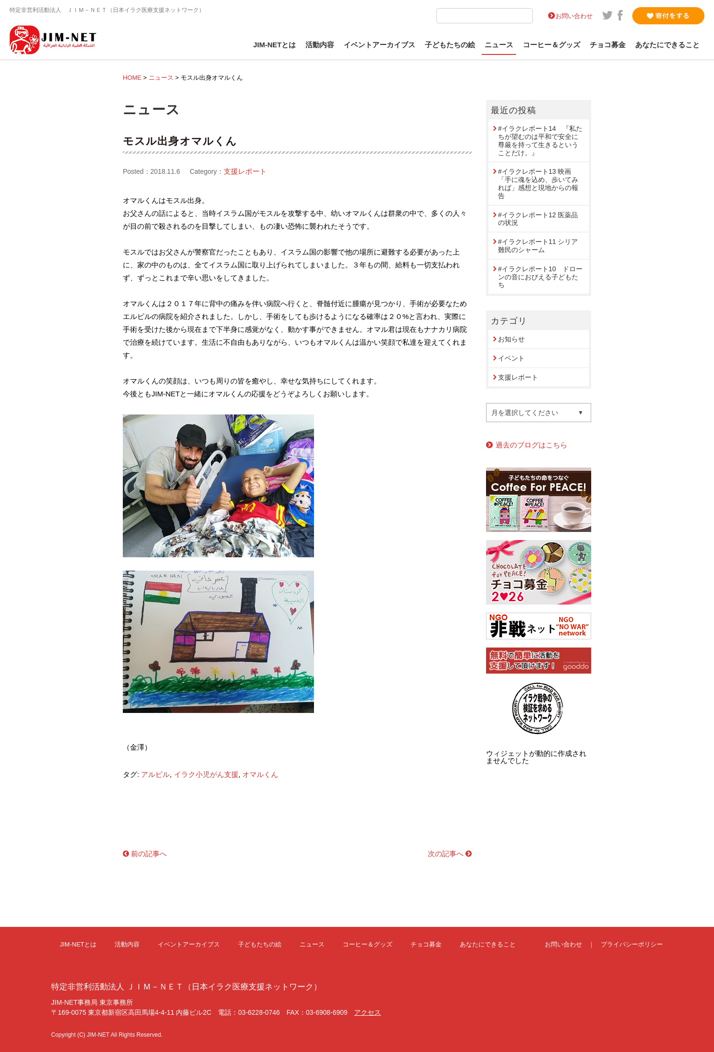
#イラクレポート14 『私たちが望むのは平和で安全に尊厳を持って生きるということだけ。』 (540, 140)
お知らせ (511, 339)
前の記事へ (149, 854)
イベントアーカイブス (379, 45)
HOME (132, 77)
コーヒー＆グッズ (551, 45)
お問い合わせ (574, 16)
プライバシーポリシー (632, 944)
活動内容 (319, 45)
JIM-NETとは (274, 45)
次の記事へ (446, 854)
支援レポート (245, 171)
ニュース (499, 45)
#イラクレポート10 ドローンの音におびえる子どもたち (540, 277)
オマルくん (260, 774)
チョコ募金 (608, 45)
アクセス (367, 1012)
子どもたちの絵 (450, 45)
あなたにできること (667, 45)
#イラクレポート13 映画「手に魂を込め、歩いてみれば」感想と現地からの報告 (538, 183)
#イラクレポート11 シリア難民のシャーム (538, 246)
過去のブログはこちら (531, 445)
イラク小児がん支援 (206, 774)
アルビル (155, 774)
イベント (511, 358)
